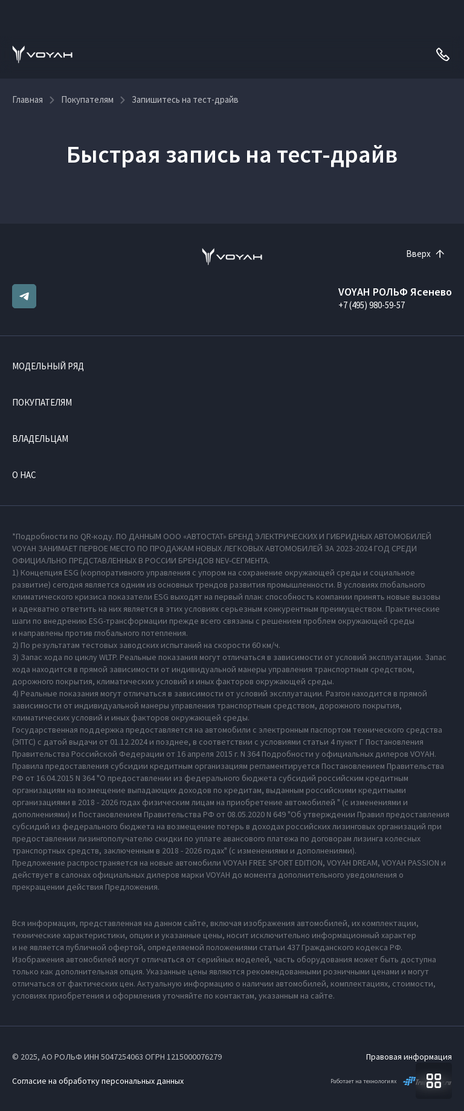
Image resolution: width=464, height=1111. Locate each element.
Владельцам (40, 438)
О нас (24, 475)
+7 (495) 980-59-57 (371, 305)
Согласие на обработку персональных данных (98, 1080)
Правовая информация (409, 1056)
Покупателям (42, 402)
